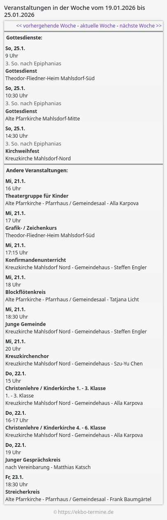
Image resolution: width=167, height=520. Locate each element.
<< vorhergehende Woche (46, 25)
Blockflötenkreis (25, 292)
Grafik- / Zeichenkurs (31, 227)
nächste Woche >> (141, 25)
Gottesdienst (21, 70)
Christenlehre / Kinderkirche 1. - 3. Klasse (55, 388)
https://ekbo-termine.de (86, 511)
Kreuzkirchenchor (27, 356)
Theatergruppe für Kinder (36, 195)
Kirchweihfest (22, 151)
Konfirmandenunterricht (35, 260)
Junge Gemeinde (25, 324)
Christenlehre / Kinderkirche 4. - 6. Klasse (55, 427)
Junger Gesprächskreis (32, 459)
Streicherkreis (22, 491)
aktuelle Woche (98, 25)
